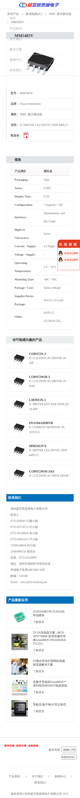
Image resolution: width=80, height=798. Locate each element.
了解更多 (38, 622)
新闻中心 (60, 776)
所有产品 (13, 13)
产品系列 (14, 776)
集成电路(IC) (34, 13)
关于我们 (37, 776)
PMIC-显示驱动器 (60, 13)
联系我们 (40, 782)
